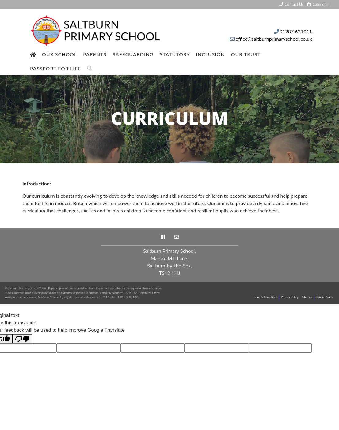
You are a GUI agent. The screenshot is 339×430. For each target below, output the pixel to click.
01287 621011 (296, 31)
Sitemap (307, 297)
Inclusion (210, 54)
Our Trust (246, 54)
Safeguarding (133, 54)
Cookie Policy (324, 297)
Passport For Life (55, 68)
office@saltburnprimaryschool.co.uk (273, 39)
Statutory (175, 54)
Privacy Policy (289, 297)
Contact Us (291, 4)
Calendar (317, 4)
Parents (94, 54)
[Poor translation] (22, 338)
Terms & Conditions (265, 297)
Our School (59, 54)
